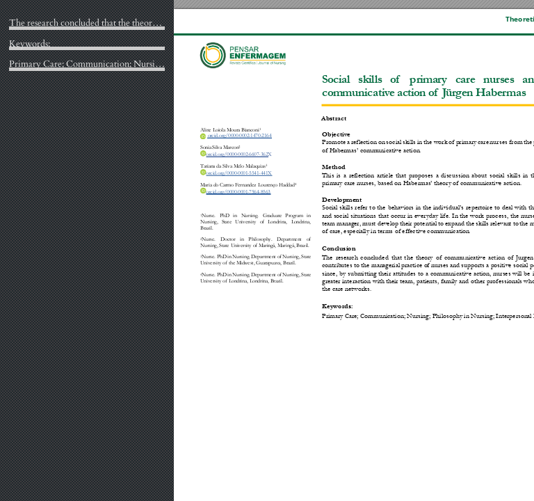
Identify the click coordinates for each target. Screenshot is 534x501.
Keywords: (29, 44)
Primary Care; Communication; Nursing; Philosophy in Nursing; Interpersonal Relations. (87, 64)
